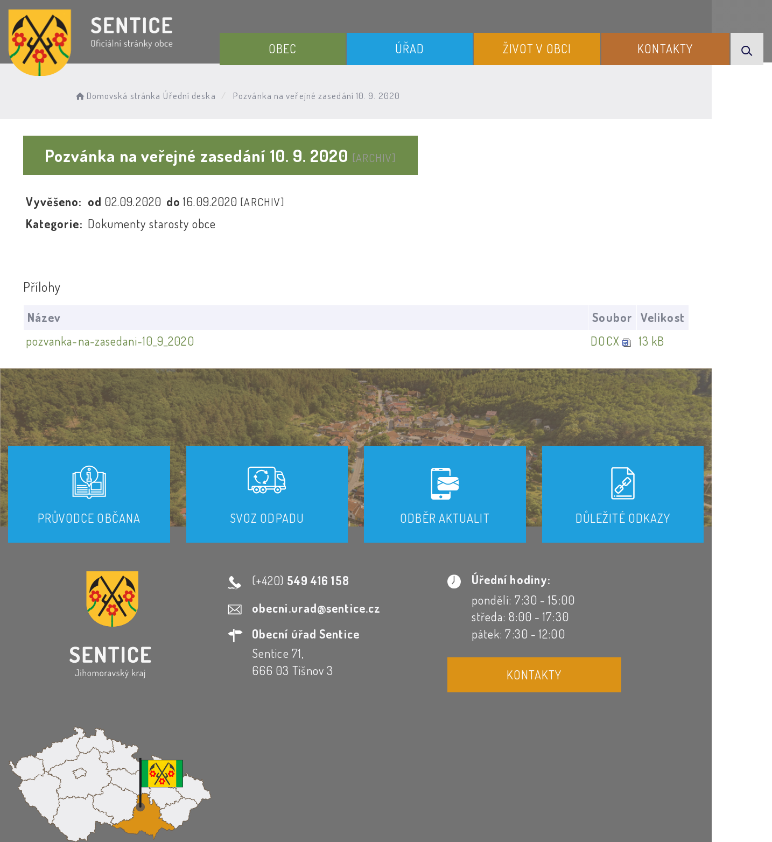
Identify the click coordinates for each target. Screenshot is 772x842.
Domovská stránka (122, 94)
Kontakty (668, 47)
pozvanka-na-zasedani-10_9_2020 (111, 340)
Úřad (422, 47)
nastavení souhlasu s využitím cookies (614, 815)
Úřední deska (195, 94)
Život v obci (544, 47)
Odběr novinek (388, 744)
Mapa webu (472, 744)
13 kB (711, 340)
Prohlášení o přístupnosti (269, 744)
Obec (300, 47)
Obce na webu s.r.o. (543, 796)
